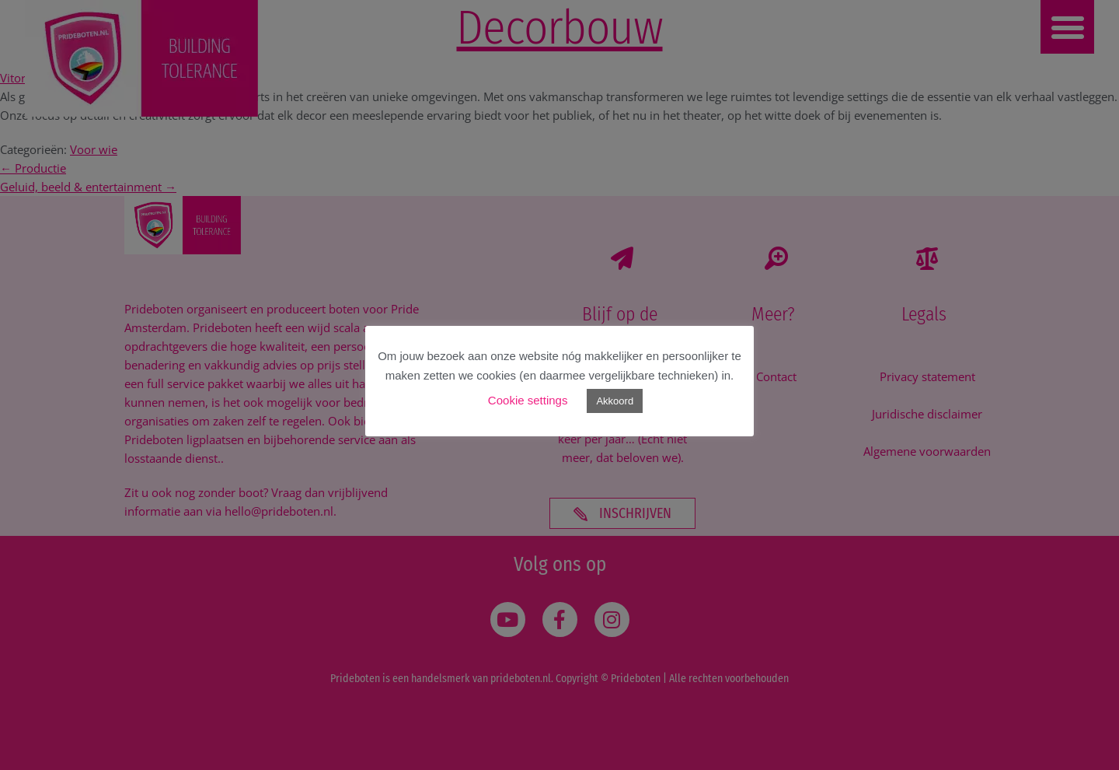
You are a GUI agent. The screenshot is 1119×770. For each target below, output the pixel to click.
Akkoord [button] (614, 401)
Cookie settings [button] (528, 400)
